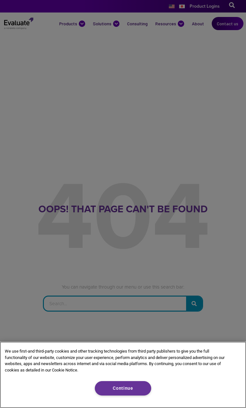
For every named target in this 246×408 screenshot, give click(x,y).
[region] (123, 375)
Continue (123, 388)
